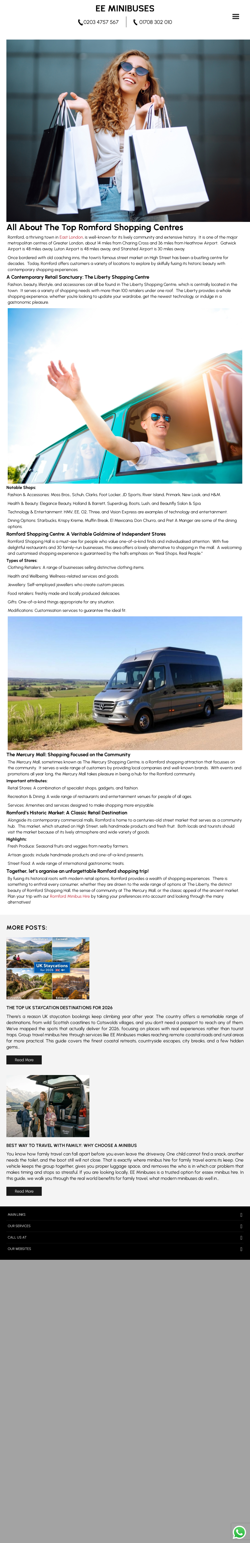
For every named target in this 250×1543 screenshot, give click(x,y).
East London (71, 237)
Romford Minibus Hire (70, 896)
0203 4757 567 (101, 22)
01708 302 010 (155, 22)
